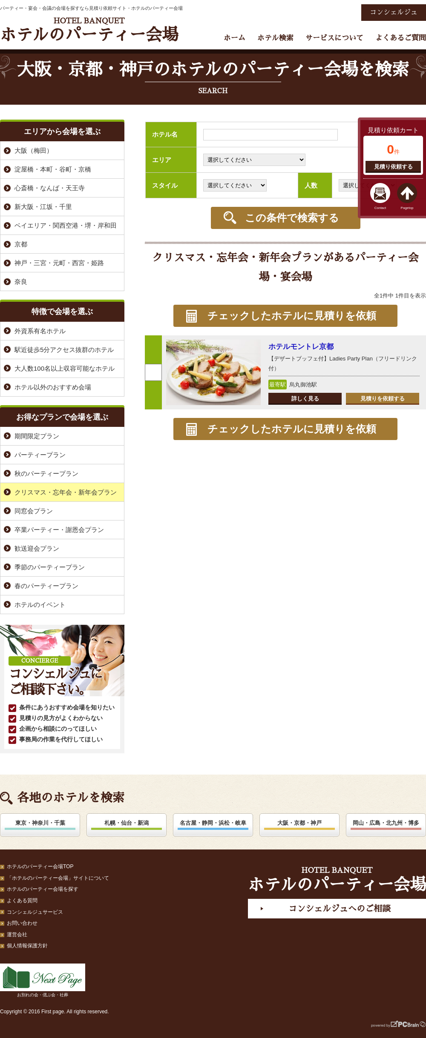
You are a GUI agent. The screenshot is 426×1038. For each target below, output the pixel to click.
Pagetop (407, 208)
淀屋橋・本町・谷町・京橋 (52, 169)
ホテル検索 (275, 38)
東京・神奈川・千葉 (40, 823)
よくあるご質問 (400, 38)
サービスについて (334, 38)
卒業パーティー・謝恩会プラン (59, 529)
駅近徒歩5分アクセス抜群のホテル (64, 349)
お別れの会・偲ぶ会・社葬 (42, 980)
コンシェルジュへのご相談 (339, 908)
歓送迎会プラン (36, 548)
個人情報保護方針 (27, 946)
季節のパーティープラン (49, 567)
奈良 (20, 281)
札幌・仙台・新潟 (126, 823)
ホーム (234, 38)
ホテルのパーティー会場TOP (40, 866)
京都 (20, 244)
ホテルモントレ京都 (301, 347)
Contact (380, 208)
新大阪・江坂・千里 (43, 206)
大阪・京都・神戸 (299, 823)
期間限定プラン (36, 436)
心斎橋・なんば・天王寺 (49, 188)
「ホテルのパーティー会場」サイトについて (58, 878)
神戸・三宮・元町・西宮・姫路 (59, 262)
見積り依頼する (393, 166)
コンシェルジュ (393, 12)
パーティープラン (40, 454)
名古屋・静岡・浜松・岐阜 (213, 823)
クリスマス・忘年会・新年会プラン (65, 492)
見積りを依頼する (382, 398)
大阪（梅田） (33, 150)
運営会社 (17, 935)
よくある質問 (22, 901)
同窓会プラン (33, 511)
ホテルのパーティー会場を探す (42, 889)
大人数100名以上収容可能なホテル (64, 368)
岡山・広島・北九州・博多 (386, 823)
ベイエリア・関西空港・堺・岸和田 (65, 225)
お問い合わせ (22, 923)
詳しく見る (305, 398)
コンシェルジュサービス (35, 912)
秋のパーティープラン (46, 473)
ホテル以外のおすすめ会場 (52, 387)
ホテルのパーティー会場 (89, 30)
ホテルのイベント (40, 604)
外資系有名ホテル (40, 331)
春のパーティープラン (46, 585)
